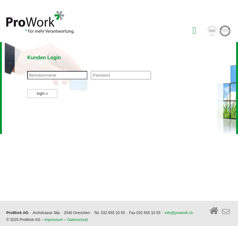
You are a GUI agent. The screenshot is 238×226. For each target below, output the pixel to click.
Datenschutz (77, 220)
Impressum (53, 220)
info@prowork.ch (179, 213)
